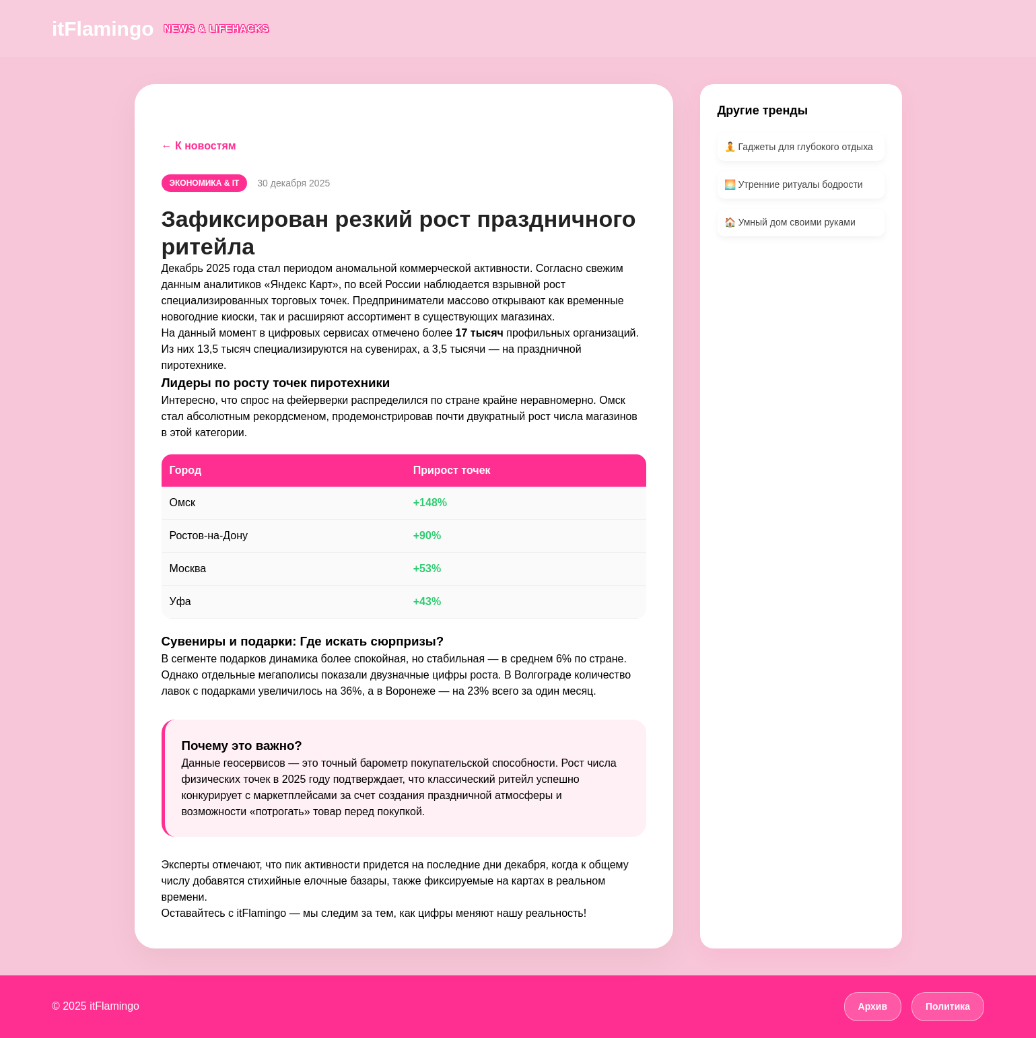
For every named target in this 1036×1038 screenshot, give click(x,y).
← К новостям (199, 145)
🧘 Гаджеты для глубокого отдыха (798, 146)
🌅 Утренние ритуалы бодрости (793, 184)
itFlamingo (103, 29)
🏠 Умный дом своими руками (790, 222)
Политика (948, 1006)
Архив (872, 1006)
